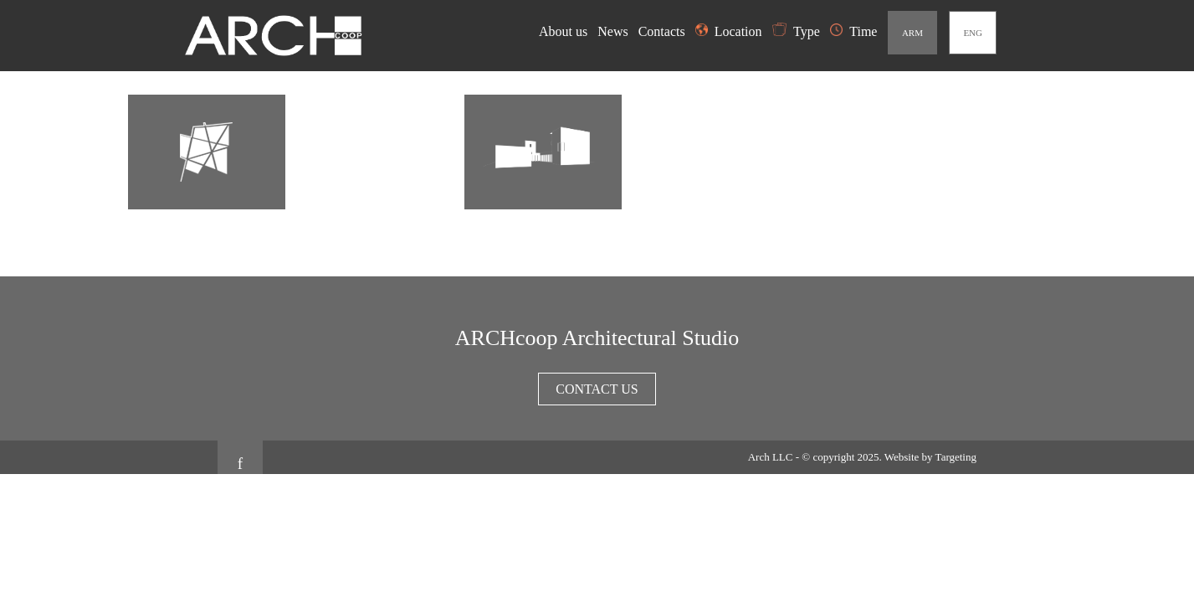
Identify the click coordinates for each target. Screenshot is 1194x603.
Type (796, 31)
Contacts (663, 31)
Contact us (597, 389)
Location (728, 31)
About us (565, 31)
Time (853, 31)
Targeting (955, 457)
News (614, 31)
